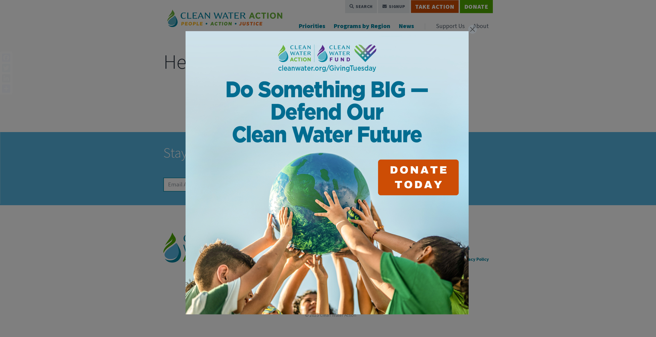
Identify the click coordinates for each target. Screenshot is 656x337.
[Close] (472, 29)
